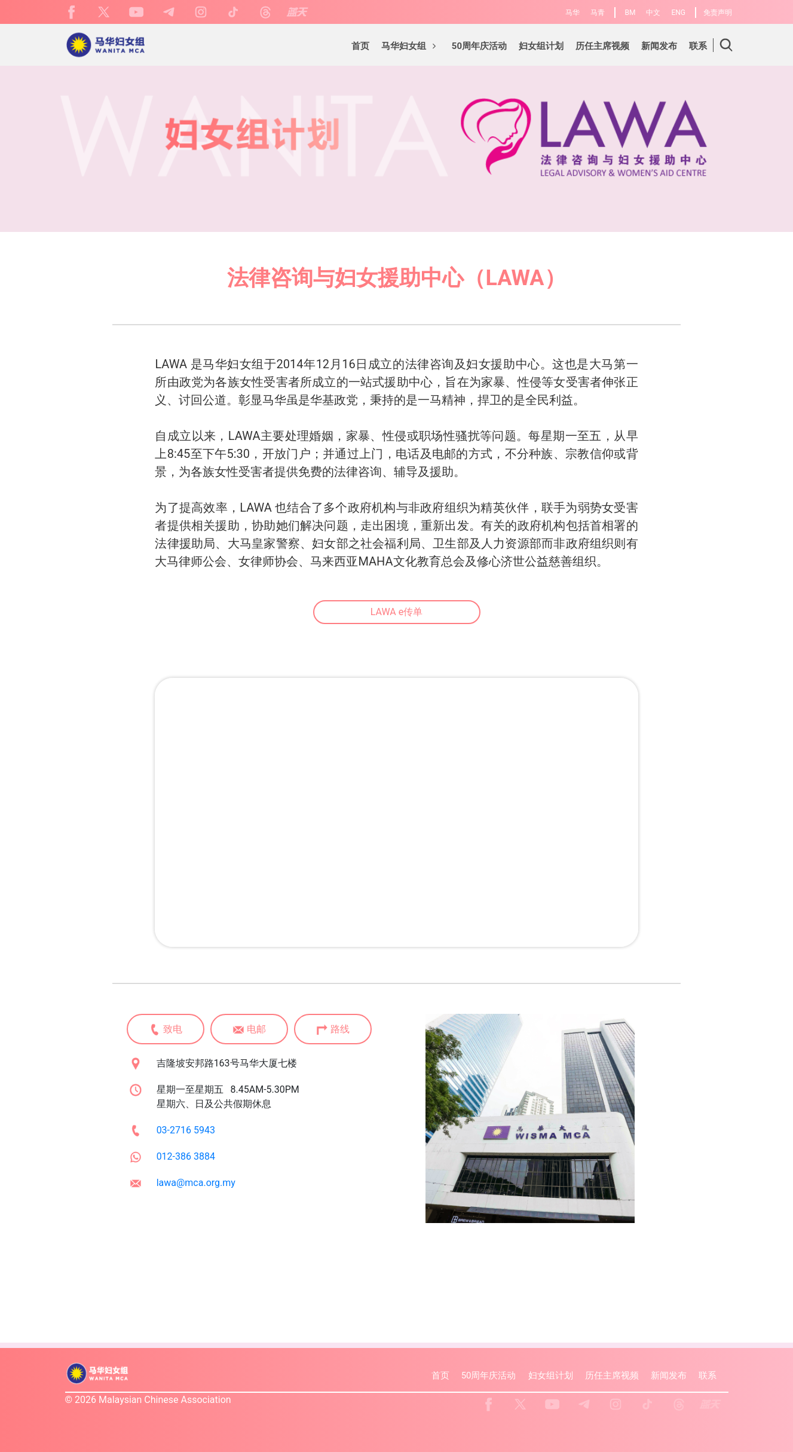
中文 (653, 12)
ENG (678, 12)
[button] (410, 47)
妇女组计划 (550, 1375)
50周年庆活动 (488, 1375)
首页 (440, 1375)
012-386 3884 (186, 1156)
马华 (572, 12)
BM (630, 12)
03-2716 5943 (186, 1130)
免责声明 (717, 12)
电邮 (249, 1029)
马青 (597, 12)
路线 (333, 1029)
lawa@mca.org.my (196, 1182)
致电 (165, 1029)
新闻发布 (669, 1375)
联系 (708, 1375)
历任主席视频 (612, 1375)
